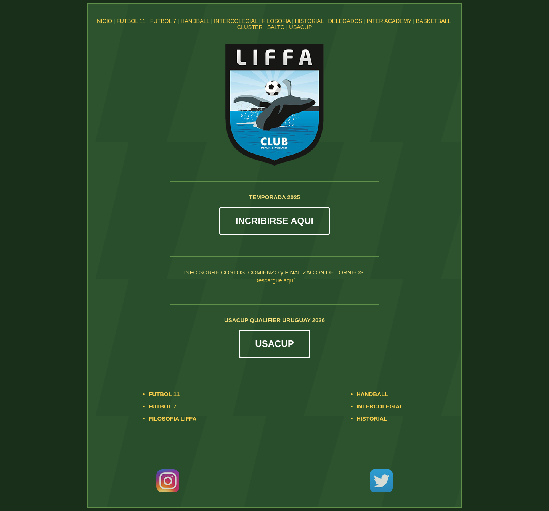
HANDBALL (195, 21)
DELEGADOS (345, 21)
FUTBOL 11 (131, 21)
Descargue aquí (274, 280)
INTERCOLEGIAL (236, 21)
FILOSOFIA (276, 21)
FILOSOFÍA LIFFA (172, 418)
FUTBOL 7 (163, 21)
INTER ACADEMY (389, 21)
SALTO (276, 27)
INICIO (103, 21)
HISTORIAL (309, 21)
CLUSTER (250, 27)
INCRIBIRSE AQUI (274, 221)
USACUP (300, 27)
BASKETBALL (433, 21)
